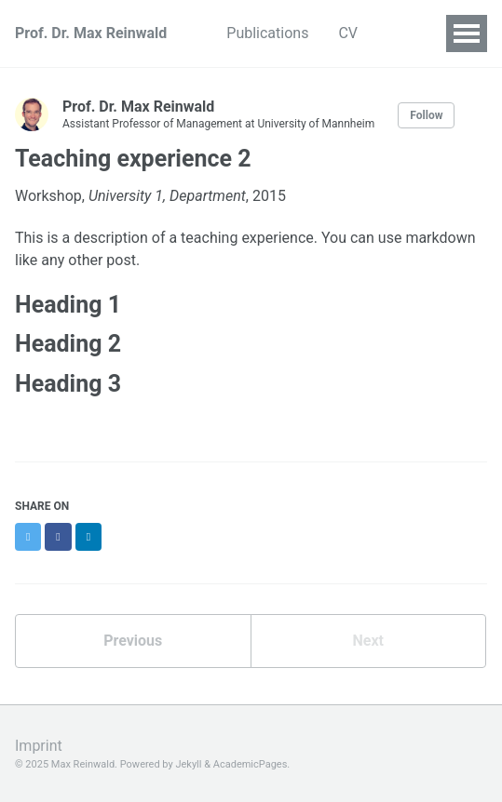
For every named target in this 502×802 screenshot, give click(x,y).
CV (348, 33)
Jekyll (188, 764)
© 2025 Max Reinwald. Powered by (95, 764)
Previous (132, 640)
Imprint (38, 746)
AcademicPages (250, 764)
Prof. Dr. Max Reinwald (91, 33)
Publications (267, 33)
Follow (426, 115)
